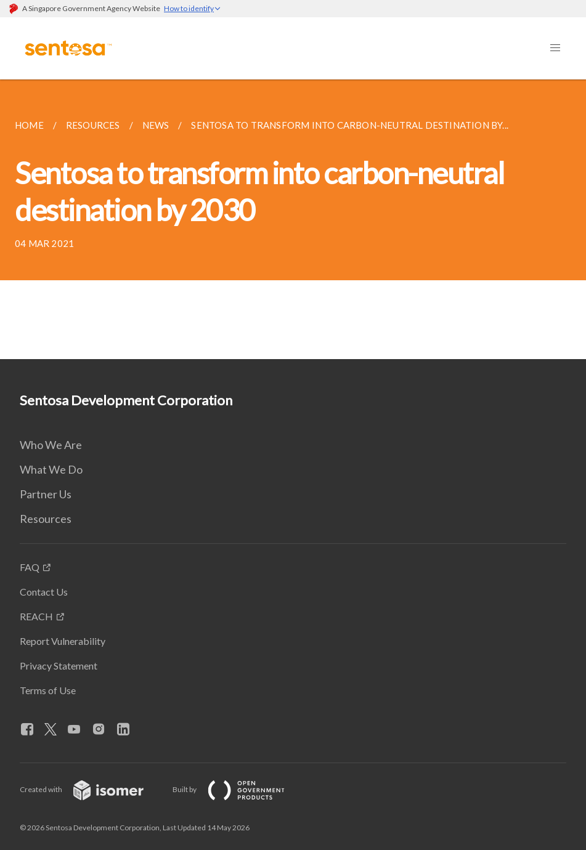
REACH (36, 616)
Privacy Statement (58, 665)
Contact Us (44, 591)
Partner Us (45, 494)
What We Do (51, 469)
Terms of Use (48, 690)
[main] (293, 219)
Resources (45, 518)
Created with (91, 789)
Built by (238, 789)
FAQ (29, 567)
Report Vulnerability (62, 641)
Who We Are (51, 444)
